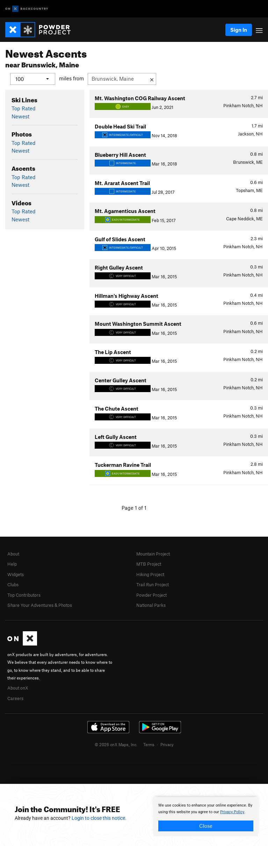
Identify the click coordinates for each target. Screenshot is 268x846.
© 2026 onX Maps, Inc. (116, 744)
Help (12, 564)
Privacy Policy (232, 812)
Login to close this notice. (99, 818)
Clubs (13, 584)
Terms (148, 744)
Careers (15, 698)
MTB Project (148, 564)
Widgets (15, 574)
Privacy (167, 744)
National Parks (151, 605)
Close (205, 826)
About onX (17, 688)
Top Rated (24, 108)
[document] (205, 816)
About (13, 554)
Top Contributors (24, 594)
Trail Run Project (152, 584)
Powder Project (151, 594)
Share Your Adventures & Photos (39, 605)
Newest (20, 116)
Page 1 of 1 (134, 508)
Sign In (238, 30)
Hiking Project (150, 574)
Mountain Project (153, 554)
